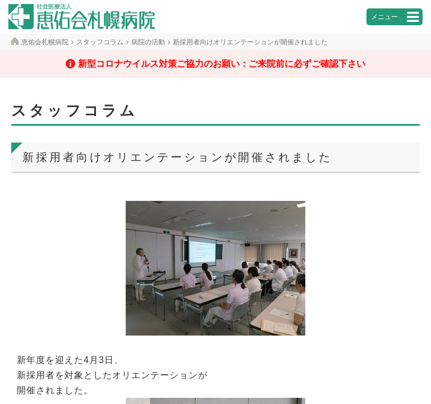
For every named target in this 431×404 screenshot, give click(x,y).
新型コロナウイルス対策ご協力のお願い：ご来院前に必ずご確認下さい (221, 63)
